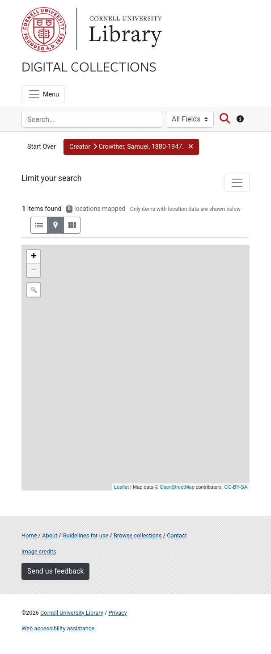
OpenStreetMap (177, 487)
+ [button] (34, 257)
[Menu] (43, 94)
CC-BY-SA (235, 487)
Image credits (38, 551)
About (49, 535)
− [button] (34, 270)
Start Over (41, 147)
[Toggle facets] (237, 183)
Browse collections (138, 535)
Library (124, 29)
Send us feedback (55, 571)
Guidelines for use (85, 535)
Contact (177, 535)
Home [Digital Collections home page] (29, 535)
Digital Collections (89, 66)
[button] (131, 147)
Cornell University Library (71, 612)
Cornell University (43, 29)
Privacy (117, 612)
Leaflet (121, 487)
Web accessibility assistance (57, 628)
